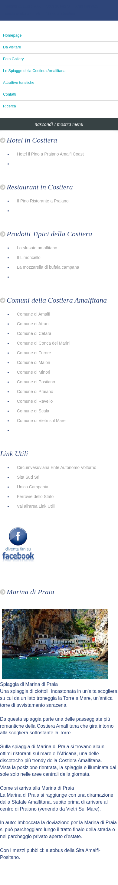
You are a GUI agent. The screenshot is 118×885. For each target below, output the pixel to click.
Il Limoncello (29, 257)
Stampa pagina (58, 6)
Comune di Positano (36, 381)
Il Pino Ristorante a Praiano (42, 200)
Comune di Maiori (33, 362)
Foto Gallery (13, 59)
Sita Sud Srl (28, 477)
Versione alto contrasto (23, 13)
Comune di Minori (33, 372)
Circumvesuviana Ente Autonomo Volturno (56, 467)
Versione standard (60, 13)
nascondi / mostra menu (59, 124)
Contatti (9, 94)
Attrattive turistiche (18, 82)
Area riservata (86, 6)
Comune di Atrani (33, 323)
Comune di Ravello (35, 401)
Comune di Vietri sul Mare (41, 420)
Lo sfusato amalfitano (37, 247)
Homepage (12, 35)
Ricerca (9, 106)
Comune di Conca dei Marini (43, 343)
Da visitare (12, 47)
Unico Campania (32, 486)
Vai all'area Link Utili (36, 506)
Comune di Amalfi (33, 314)
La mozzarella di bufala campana (48, 267)
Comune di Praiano (35, 391)
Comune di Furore (34, 352)
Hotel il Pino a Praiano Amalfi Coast (50, 154)
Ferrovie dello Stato (35, 496)
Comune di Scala (33, 410)
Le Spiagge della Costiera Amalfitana (34, 71)
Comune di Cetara (34, 333)
